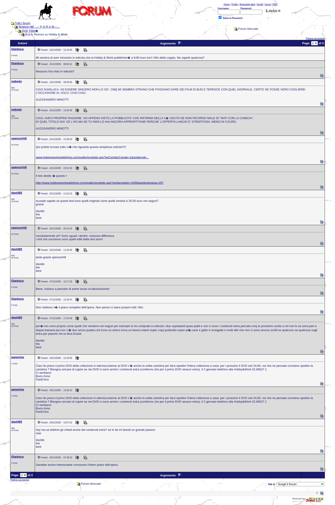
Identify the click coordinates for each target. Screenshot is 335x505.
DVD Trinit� (30, 30)
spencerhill (19, 138)
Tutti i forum (22, 23)
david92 (16, 192)
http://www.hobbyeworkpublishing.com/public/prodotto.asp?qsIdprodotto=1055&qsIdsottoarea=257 (100, 182)
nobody (16, 81)
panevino (17, 357)
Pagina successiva (315, 38)
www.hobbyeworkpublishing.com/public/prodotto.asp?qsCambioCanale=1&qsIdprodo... (92, 157)
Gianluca (17, 49)
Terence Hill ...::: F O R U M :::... (39, 26)
